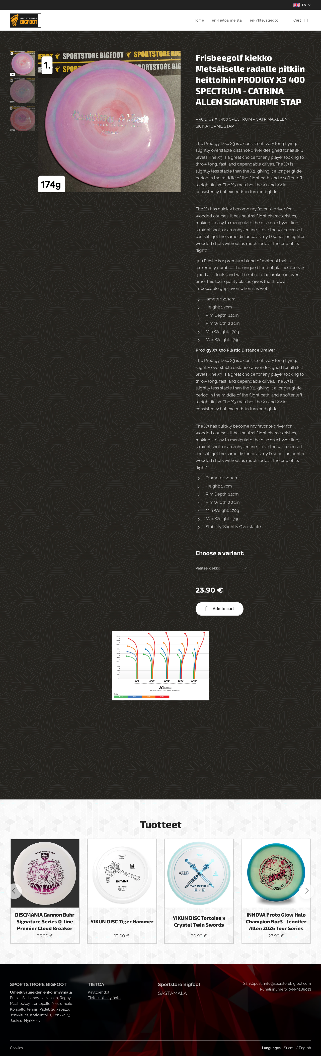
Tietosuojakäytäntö (104, 998)
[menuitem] (198, 20)
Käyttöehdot (98, 992)
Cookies (16, 1048)
